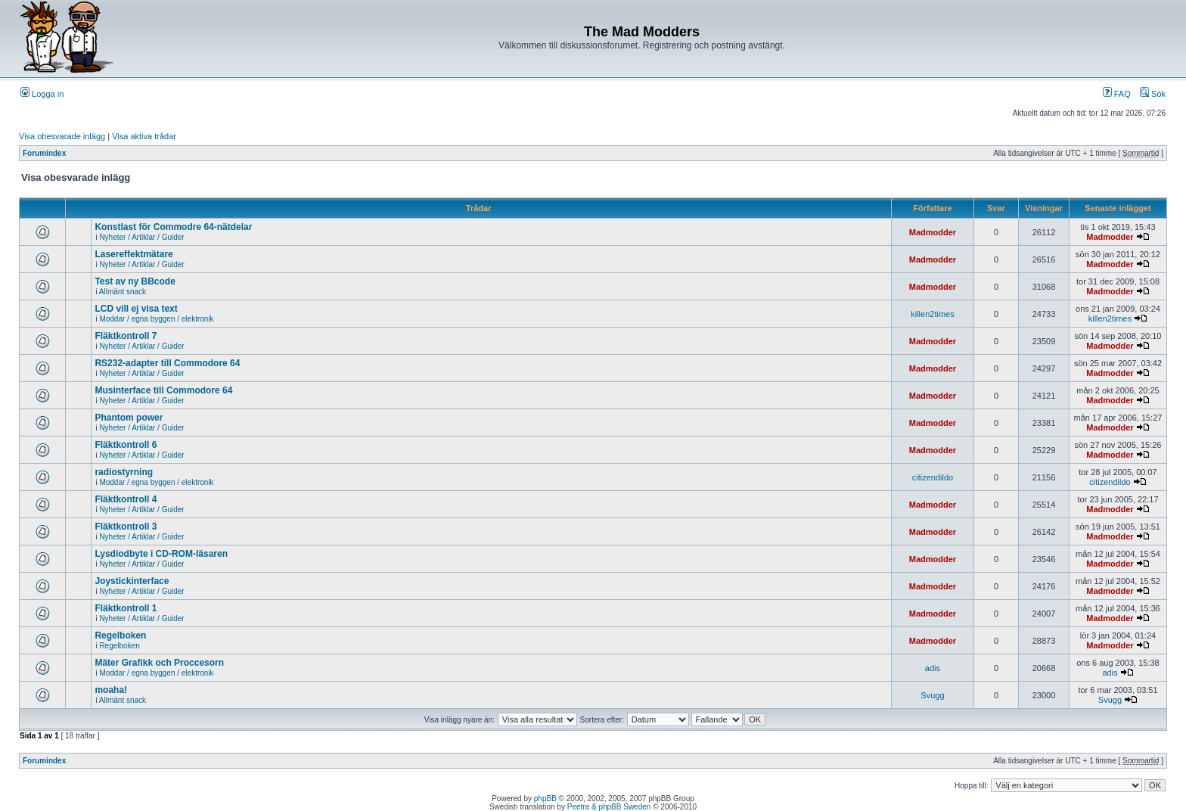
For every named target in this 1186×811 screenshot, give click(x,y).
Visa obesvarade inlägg (62, 136)
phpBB (545, 798)
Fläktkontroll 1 (126, 608)
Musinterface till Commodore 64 (163, 390)
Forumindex (44, 153)
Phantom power (129, 417)
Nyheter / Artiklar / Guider (141, 237)
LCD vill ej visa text (136, 308)
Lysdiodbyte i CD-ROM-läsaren (161, 553)
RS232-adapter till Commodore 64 (167, 363)
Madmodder (932, 232)
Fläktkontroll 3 (126, 526)
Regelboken (120, 635)
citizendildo (932, 477)
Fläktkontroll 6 (126, 445)
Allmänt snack (122, 291)
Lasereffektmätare (133, 254)
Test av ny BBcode (135, 281)
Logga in (42, 93)
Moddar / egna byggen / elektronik (156, 319)
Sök (1153, 93)
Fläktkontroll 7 (126, 336)
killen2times (932, 313)
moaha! (111, 690)
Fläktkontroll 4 (126, 499)
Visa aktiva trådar (144, 136)
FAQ (1117, 93)
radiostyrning (124, 472)
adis (932, 668)
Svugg (932, 695)
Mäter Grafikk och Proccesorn (159, 662)
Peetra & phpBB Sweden (609, 807)
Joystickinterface (132, 581)
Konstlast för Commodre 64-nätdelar (173, 227)
